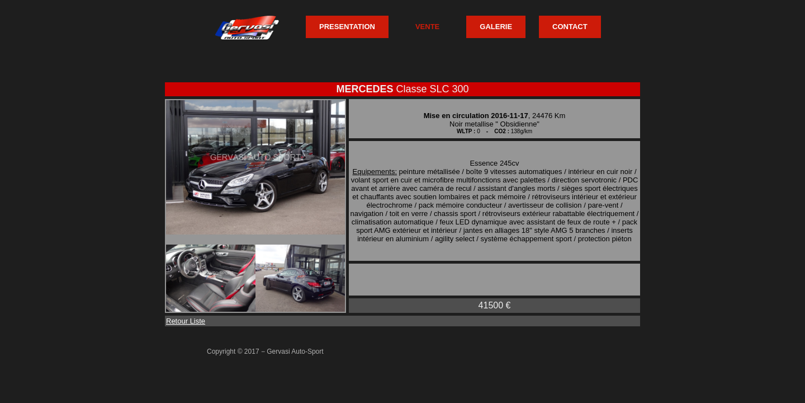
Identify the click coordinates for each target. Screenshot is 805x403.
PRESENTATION (347, 26)
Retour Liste (185, 321)
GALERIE (496, 26)
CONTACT (570, 26)
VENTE (427, 26)
